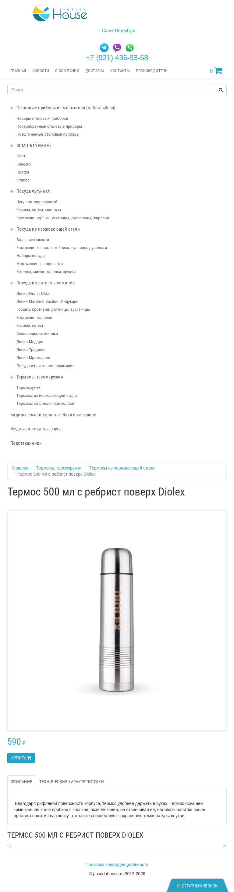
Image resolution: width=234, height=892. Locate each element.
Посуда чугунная (30, 191)
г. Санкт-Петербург (117, 30)
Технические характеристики (71, 781)
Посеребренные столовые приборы (49, 126)
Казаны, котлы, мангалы (38, 210)
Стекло (23, 180)
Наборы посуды (30, 256)
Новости (40, 70)
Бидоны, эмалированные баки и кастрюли (53, 415)
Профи (22, 172)
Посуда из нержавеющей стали (45, 229)
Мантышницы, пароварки (39, 264)
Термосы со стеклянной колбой (45, 403)
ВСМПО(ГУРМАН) (30, 145)
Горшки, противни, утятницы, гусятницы (53, 309)
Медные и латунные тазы (36, 429)
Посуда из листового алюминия (45, 366)
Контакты (120, 70)
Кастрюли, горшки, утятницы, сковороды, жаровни (62, 218)
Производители (152, 70)
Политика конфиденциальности (117, 864)
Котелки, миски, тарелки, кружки (46, 272)
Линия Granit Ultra (32, 293)
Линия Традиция (31, 350)
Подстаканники (26, 443)
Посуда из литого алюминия (42, 283)
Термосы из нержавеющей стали (46, 395)
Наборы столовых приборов (42, 118)
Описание (21, 781)
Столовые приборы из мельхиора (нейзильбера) (63, 108)
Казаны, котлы (29, 326)
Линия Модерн (29, 342)
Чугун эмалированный (36, 202)
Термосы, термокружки (36, 377)
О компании (67, 70)
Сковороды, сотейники (37, 333)
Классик (23, 164)
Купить (21, 757)
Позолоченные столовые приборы (47, 134)
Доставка (94, 70)
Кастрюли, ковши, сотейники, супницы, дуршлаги (61, 248)
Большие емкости (32, 240)
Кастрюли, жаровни (34, 318)
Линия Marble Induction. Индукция (47, 301)
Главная (18, 70)
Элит (21, 156)
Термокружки (28, 388)
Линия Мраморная (33, 358)
